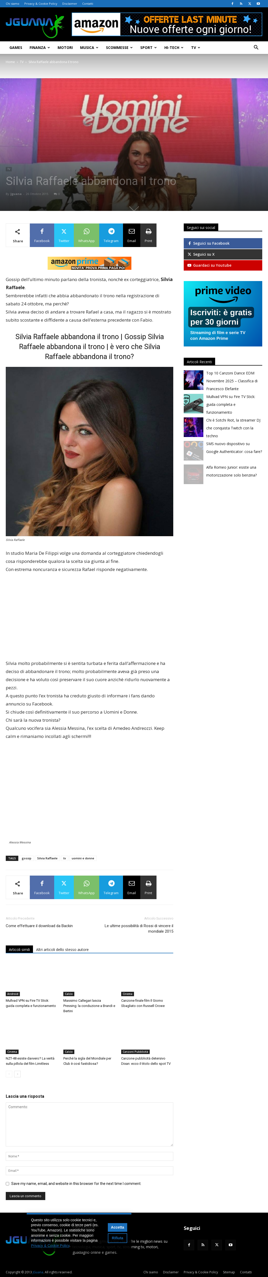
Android (12, 994)
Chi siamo (12, 3)
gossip (26, 858)
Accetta (117, 1227)
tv (64, 858)
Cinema (127, 994)
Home (10, 62)
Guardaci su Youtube (209, 265)
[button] (256, 48)
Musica (89, 47)
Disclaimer (69, 3)
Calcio (69, 994)
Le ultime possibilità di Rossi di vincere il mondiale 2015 (139, 928)
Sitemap (229, 1272)
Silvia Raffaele (47, 858)
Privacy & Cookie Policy (40, 3)
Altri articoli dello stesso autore (62, 949)
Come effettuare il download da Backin (39, 925)
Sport (148, 47)
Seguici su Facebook (208, 243)
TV (195, 47)
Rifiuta (117, 1238)
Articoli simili (19, 949)
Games (15, 47)
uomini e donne (83, 858)
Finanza (40, 47)
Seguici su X (201, 254)
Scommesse (119, 47)
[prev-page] (9, 1074)
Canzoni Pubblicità (135, 1052)
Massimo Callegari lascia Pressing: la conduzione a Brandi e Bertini (89, 1006)
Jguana (16, 194)
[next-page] (17, 1074)
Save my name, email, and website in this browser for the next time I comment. (76, 1183)
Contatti (87, 3)
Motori (65, 47)
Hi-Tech (173, 47)
